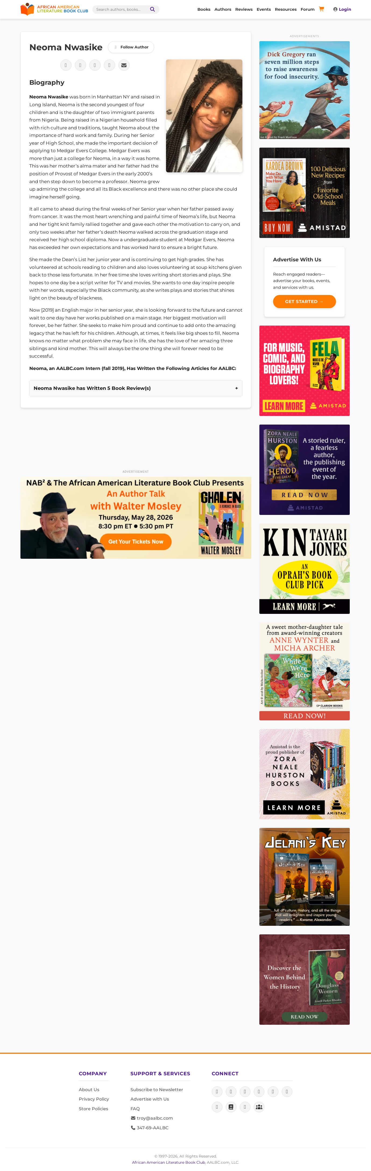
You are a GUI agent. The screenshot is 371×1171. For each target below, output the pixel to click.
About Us (89, 1089)
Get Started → (304, 301)
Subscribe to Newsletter (156, 1089)
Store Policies (93, 1108)
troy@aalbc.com (151, 1118)
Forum (308, 9)
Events (264, 9)
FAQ (135, 1108)
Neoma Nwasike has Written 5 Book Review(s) (92, 388)
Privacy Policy (94, 1099)
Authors (222, 9)
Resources (286, 9)
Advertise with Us (149, 1099)
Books (203, 9)
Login (342, 9)
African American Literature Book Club (168, 1162)
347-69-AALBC (149, 1127)
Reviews (244, 9)
